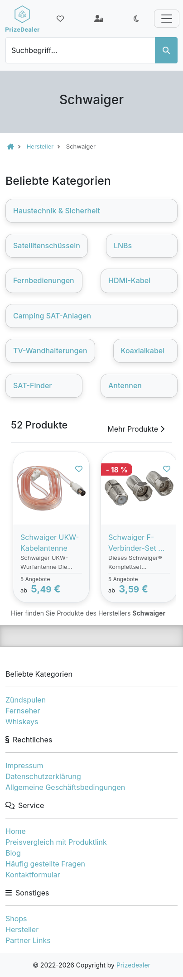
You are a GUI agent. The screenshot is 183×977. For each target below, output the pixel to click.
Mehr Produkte (135, 428)
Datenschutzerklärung (43, 776)
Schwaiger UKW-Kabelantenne (49, 543)
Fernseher (22, 710)
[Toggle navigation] (166, 19)
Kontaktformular (32, 874)
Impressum (24, 765)
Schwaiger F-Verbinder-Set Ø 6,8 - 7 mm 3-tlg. (137, 543)
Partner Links (28, 940)
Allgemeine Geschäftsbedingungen (65, 787)
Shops (16, 918)
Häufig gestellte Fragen (45, 863)
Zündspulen (25, 699)
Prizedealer (133, 965)
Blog (13, 852)
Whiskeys (21, 721)
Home (15, 831)
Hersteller (22, 929)
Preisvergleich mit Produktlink (56, 842)
